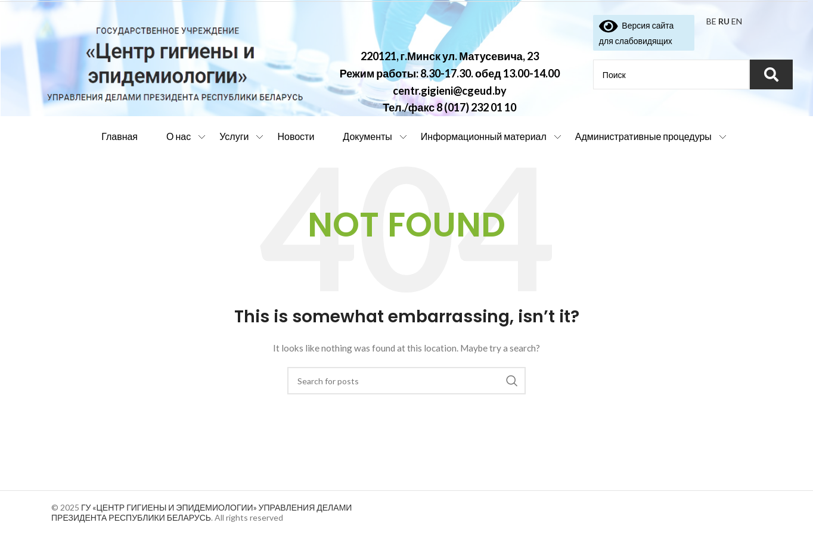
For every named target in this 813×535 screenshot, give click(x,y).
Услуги (234, 136)
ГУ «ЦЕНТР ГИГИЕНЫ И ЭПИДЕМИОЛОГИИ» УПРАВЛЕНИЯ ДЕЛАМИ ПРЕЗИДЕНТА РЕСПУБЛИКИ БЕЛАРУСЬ (201, 512)
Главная (119, 136)
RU (724, 21)
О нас (178, 136)
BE (711, 21)
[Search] (406, 380)
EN (736, 21)
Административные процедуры (643, 136)
